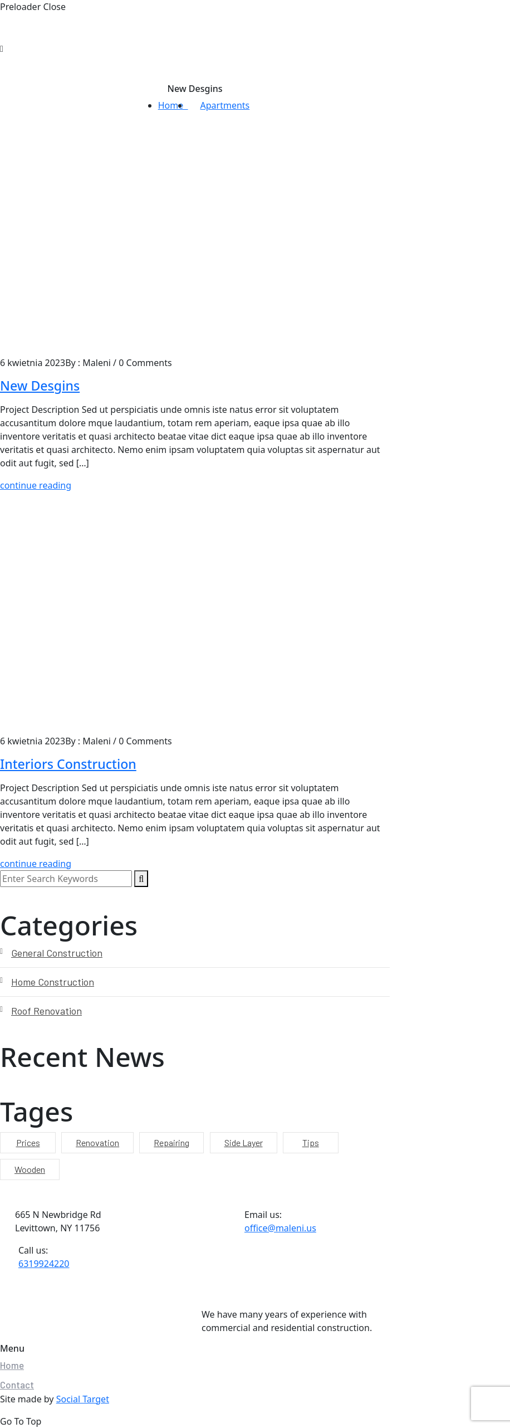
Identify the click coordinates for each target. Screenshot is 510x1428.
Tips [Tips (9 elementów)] (310, 1142)
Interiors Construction (68, 764)
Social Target (82, 1399)
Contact (17, 1384)
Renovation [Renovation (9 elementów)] (97, 1142)
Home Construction (52, 982)
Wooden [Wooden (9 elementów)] (29, 1169)
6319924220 (44, 1264)
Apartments (225, 105)
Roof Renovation (46, 1011)
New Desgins (40, 385)
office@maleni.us (280, 1228)
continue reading (35, 485)
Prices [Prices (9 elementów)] (28, 1142)
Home (173, 105)
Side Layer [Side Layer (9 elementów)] (243, 1142)
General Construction (56, 953)
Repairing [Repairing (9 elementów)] (171, 1142)
